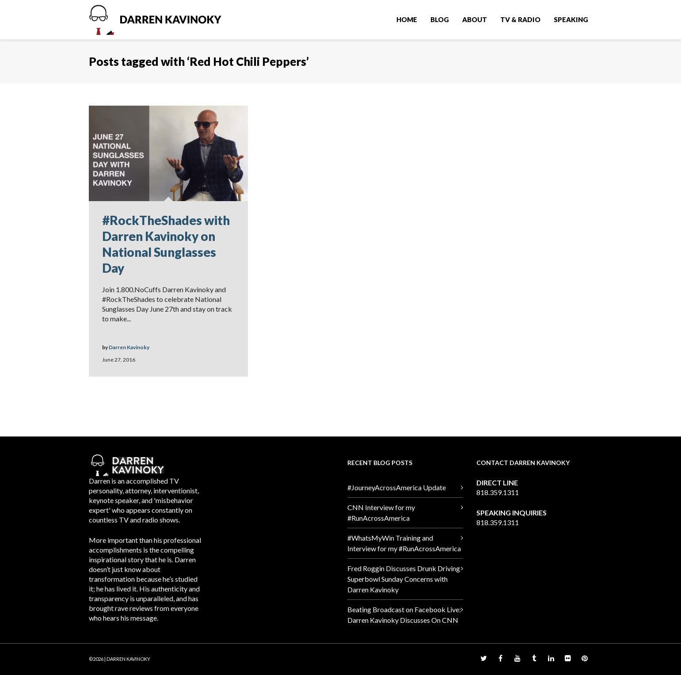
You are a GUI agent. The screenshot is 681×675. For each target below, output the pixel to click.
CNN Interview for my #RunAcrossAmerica (381, 512)
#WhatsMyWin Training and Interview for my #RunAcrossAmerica (404, 543)
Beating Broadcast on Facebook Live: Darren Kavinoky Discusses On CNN (404, 614)
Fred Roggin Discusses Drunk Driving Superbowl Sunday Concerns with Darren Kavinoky (403, 579)
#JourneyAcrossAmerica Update (396, 487)
